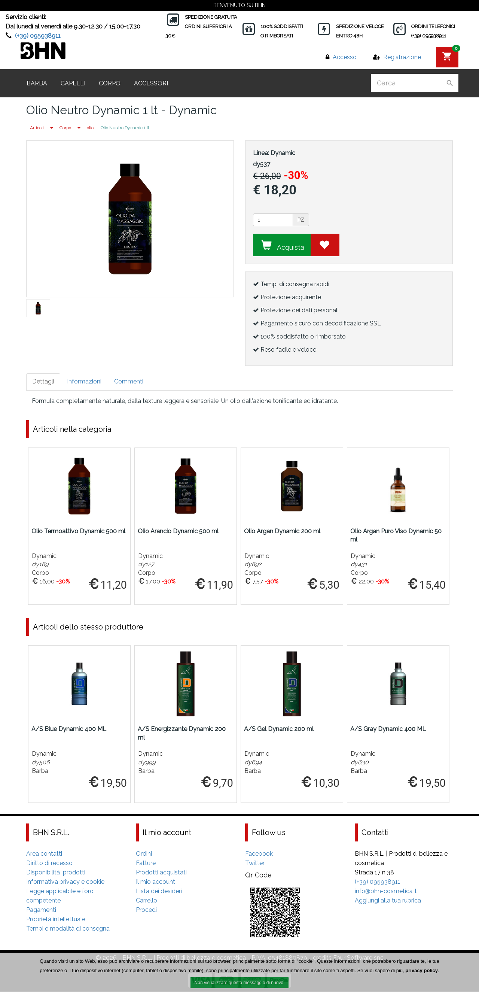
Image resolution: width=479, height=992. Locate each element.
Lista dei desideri (159, 891)
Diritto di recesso (49, 863)
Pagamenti (41, 910)
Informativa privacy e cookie (65, 882)
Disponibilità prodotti (55, 872)
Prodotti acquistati (161, 872)
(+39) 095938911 (38, 35)
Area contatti (44, 854)
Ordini (144, 854)
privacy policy (421, 970)
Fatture (146, 863)
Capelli (73, 83)
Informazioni (84, 381)
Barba (37, 83)
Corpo (109, 83)
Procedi (146, 910)
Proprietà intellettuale (55, 919)
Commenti (128, 381)
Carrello (146, 900)
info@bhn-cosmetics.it (386, 891)
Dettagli (43, 381)
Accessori (151, 83)
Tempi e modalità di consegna (68, 928)
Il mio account (155, 882)
